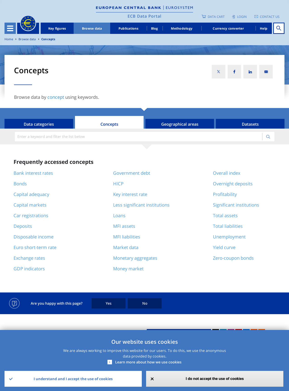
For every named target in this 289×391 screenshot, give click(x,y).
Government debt (131, 173)
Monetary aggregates (135, 258)
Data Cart (216, 16)
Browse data (92, 28)
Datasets (250, 124)
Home (9, 39)
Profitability (225, 194)
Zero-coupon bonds (233, 258)
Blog (154, 28)
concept (55, 97)
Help (263, 28)
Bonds (20, 184)
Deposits (23, 226)
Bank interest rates (33, 173)
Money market (128, 269)
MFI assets (124, 226)
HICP (118, 184)
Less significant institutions (141, 205)
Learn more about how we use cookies (148, 362)
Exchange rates (29, 258)
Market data (125, 247)
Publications (128, 28)
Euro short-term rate (35, 247)
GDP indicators (29, 269)
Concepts (48, 39)
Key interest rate (130, 194)
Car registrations (31, 215)
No (144, 303)
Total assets (225, 215)
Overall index (226, 173)
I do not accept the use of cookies (215, 379)
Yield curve (224, 247)
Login (242, 16)
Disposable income (34, 237)
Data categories (39, 124)
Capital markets (30, 205)
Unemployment (229, 237)
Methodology (181, 28)
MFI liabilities (126, 237)
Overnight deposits (233, 184)
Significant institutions (236, 205)
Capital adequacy (31, 194)
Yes (109, 303)
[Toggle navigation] (10, 28)
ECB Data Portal (144, 16)
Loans (119, 215)
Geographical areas (179, 124)
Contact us (270, 16)
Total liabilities (228, 226)
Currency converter (228, 28)
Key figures (57, 28)
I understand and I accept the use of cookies (73, 378)
